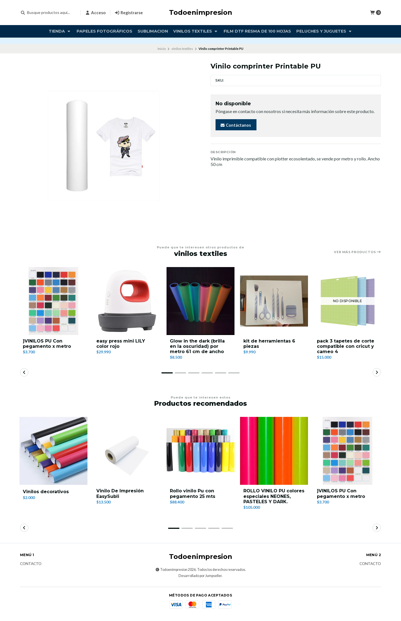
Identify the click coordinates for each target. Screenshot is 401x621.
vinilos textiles (195, 31)
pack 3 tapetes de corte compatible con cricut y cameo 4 (345, 346)
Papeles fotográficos (104, 31)
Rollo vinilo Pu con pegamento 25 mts (192, 493)
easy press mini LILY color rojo (120, 343)
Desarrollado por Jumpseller (200, 576)
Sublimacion (153, 31)
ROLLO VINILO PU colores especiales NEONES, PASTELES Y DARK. (273, 496)
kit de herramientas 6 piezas (269, 343)
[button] (167, 372)
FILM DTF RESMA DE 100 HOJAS (257, 31)
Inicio (162, 48)
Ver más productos (357, 252)
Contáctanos (235, 125)
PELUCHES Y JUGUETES (324, 31)
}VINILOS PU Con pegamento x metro (47, 343)
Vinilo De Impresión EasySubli (120, 493)
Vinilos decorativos (46, 491)
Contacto (30, 564)
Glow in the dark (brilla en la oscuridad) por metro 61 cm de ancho (197, 346)
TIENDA (60, 31)
